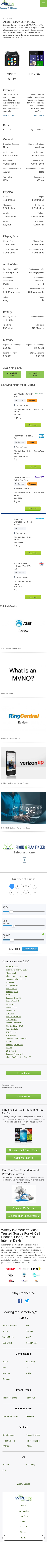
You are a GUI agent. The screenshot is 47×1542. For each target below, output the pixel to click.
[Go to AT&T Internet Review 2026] (23, 629)
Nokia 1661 (10, 1010)
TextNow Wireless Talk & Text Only (22, 479)
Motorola (6, 1373)
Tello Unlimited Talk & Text (23, 437)
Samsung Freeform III (14, 1054)
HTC (5, 1367)
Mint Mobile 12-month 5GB (23, 395)
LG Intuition (10, 1004)
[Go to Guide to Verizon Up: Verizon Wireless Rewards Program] (23, 763)
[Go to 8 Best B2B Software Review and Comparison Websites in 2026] (23, 808)
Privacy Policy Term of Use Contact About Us (23, 1518)
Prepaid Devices (33, 1435)
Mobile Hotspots (10, 1398)
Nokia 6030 (10, 995)
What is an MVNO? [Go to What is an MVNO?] (8, 693)
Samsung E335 (12, 992)
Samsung (7, 1379)
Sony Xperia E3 (12, 1029)
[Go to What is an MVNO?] (23, 674)
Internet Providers (10, 1416)
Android (6, 1464)
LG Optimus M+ (12, 985)
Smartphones (8, 1435)
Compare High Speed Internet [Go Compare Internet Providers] (23, 1216)
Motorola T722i (12, 967)
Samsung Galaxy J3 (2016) (16, 1038)
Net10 (28, 1337)
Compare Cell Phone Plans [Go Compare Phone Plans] (23, 1150)
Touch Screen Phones (9, 1443)
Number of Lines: (23, 879)
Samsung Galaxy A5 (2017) (17, 970)
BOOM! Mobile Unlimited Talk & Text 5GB (23, 566)
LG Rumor (10, 982)
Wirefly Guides (23, 1484)
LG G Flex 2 (11, 1051)
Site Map (23, 1532)
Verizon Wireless (10, 1326)
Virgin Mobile (8, 1337)
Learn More (23, 1073)
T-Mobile (29, 1331)
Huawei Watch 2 (12, 1001)
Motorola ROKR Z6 (13, 1017)
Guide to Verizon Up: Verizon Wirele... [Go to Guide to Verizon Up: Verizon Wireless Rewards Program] (15, 783)
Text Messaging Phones (32, 1443)
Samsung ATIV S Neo (14, 1045)
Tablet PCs (30, 1398)
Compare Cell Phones (8, 8)
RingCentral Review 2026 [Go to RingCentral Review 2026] (10, 738)
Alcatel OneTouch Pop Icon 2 (17, 976)
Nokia (28, 1373)
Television (30, 1416)
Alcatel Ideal (11, 973)
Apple (5, 1362)
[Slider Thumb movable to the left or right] (11, 912)
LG (27, 1367)
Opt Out (23, 1538)
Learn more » (8, 115)
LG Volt (9, 1048)
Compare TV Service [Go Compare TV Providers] (23, 1208)
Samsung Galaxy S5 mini (16, 979)
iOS (4, 1470)
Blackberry (30, 1464)
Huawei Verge (11, 1007)
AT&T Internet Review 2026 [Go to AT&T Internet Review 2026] (11, 649)
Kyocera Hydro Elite (14, 1023)
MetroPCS (7, 1343)
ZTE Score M (11, 1032)
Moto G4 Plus (11, 989)
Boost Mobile (31, 1343)
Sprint (5, 1331)
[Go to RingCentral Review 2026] (23, 718)
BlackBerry (30, 1362)
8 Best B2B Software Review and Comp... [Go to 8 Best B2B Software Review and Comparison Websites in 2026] (16, 828)
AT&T (28, 1326)
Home (23, 1506)
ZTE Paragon (11, 1020)
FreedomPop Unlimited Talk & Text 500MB (23, 522)
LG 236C (9, 1042)
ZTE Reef (10, 1014)
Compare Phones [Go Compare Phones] (23, 1157)
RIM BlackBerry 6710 (14, 1026)
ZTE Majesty (11, 1035)
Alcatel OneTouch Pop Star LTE (18, 1057)
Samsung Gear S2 (13, 998)
